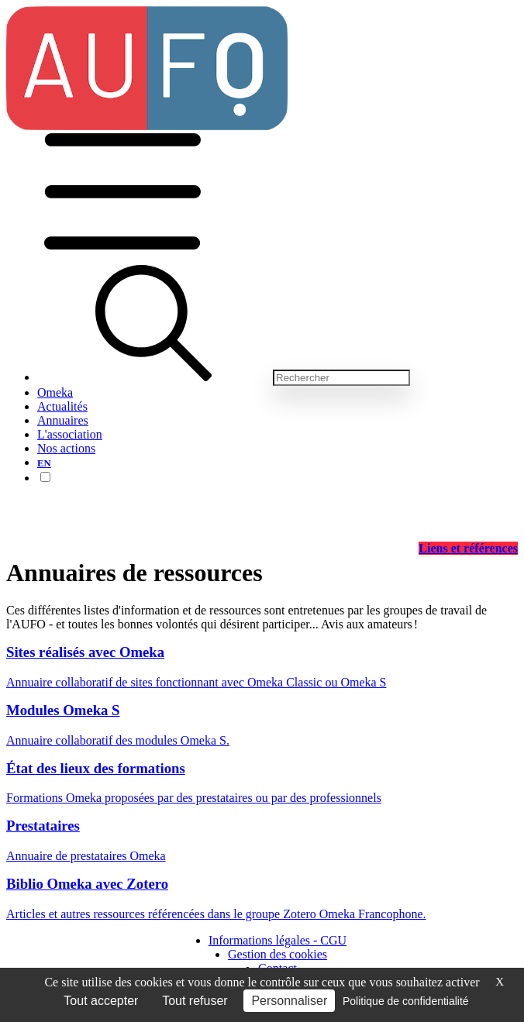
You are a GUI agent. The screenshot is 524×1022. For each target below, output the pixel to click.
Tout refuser (194, 1000)
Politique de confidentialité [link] (406, 1001)
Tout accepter (101, 1000)
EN (44, 463)
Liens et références (468, 548)
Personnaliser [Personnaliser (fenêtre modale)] (289, 1000)
